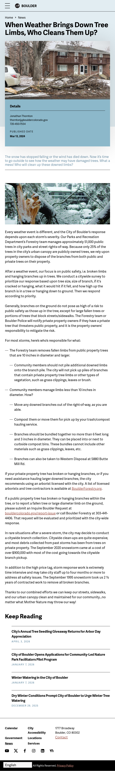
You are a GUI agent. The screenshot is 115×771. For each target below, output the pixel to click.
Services (34, 743)
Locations (35, 738)
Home (9, 17)
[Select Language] (17, 765)
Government (13, 738)
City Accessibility (37, 730)
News (22, 17)
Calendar (11, 728)
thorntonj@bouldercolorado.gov (29, 120)
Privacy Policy (65, 765)
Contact (61, 737)
